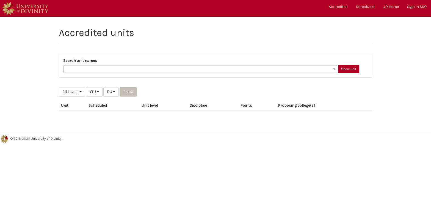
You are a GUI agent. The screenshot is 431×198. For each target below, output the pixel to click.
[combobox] (200, 69)
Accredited (338, 6)
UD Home (391, 6)
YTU (94, 91)
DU (111, 91)
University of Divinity (46, 139)
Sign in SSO (417, 6)
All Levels (72, 91)
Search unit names (80, 60)
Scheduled (365, 6)
